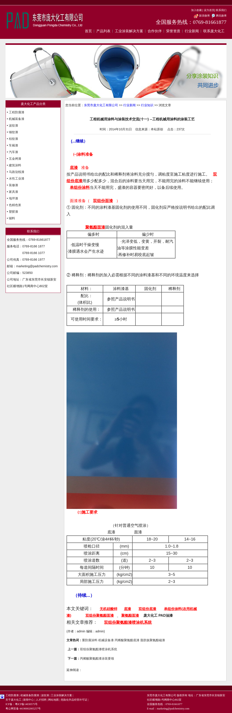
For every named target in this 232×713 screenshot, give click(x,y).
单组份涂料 (173, 609)
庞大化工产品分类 (33, 104)
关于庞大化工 (13, 699)
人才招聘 (41, 699)
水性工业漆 (16, 178)
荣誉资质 (173, 31)
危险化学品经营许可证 (74, 699)
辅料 (12, 218)
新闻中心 (28, 699)
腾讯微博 (218, 15)
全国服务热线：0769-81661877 (191, 22)
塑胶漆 (13, 211)
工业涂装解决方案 (129, 31)
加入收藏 (196, 10)
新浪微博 (202, 15)
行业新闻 (192, 31)
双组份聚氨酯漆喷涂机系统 (98, 649)
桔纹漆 (13, 138)
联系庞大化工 (213, 31)
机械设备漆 (106, 640)
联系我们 (221, 10)
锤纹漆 (13, 132)
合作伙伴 (155, 31)
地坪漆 (13, 198)
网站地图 (53, 699)
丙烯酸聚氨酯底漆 (127, 640)
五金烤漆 (15, 158)
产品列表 (103, 31)
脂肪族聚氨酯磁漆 (152, 640)
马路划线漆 (16, 172)
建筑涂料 (15, 165)
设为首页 (209, 10)
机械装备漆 (16, 119)
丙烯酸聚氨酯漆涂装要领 (97, 658)
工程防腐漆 (16, 112)
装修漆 (13, 185)
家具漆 (13, 191)
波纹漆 (13, 125)
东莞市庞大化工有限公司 (101, 105)
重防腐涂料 (89, 640)
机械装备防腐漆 (30, 695)
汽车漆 (13, 152)
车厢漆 (13, 145)
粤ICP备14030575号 (26, 704)
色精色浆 (15, 205)
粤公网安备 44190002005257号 (23, 708)
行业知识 (147, 105)
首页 (88, 31)
